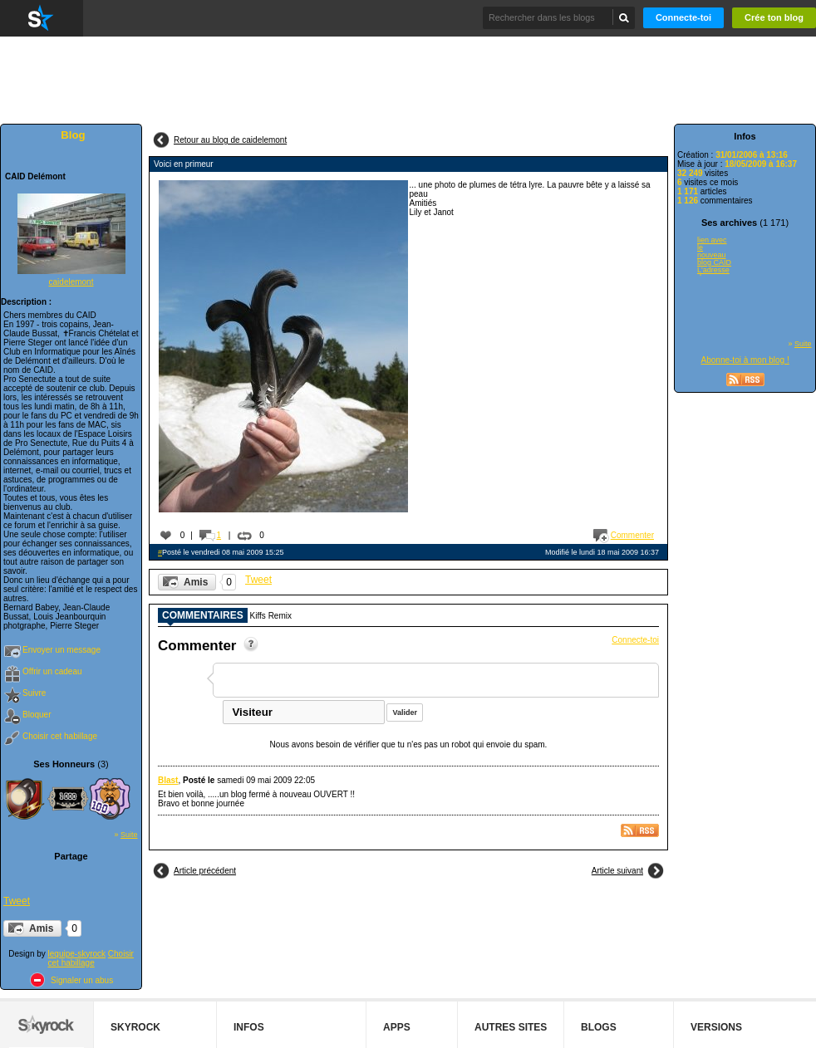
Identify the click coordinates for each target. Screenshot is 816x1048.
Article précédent (205, 870)
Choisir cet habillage (59, 736)
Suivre (34, 693)
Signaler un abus (82, 980)
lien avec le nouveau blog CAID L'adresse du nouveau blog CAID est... (714, 256)
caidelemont (71, 281)
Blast (168, 780)
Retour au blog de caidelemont (230, 139)
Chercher (624, 17)
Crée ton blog (774, 17)
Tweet (16, 901)
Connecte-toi (683, 17)
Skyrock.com (41, 18)
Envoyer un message (61, 649)
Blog (73, 135)
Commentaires (202, 616)
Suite (129, 834)
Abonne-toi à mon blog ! (745, 360)
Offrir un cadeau (52, 671)
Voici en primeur (184, 164)
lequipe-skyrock (77, 953)
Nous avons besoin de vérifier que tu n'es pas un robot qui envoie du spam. (409, 744)
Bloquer (36, 714)
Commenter (632, 535)
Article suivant (617, 870)
